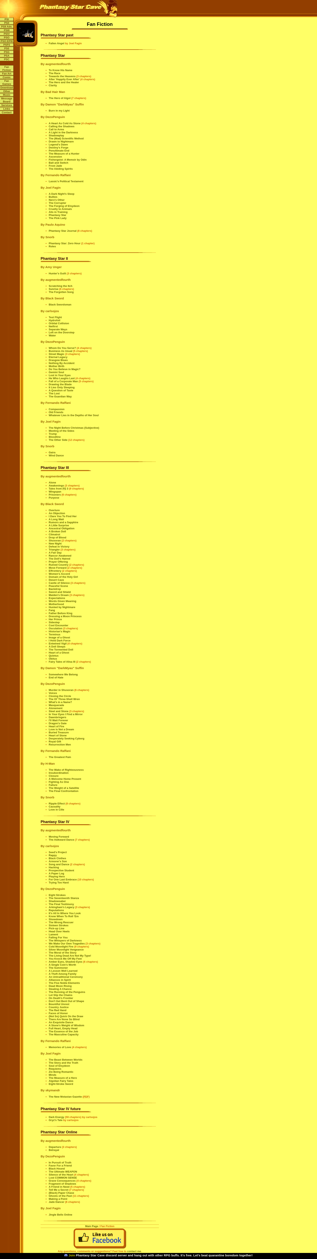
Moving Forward (59, 836)
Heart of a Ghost (59, 652)
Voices (53, 693)
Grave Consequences (62, 1180)
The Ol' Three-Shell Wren (64, 699)
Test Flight (55, 317)
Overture (54, 510)
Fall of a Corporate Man (63, 381)
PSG (6, 52)
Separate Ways (58, 329)
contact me (134, 1251)
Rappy (53, 855)
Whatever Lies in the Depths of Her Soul (74, 415)
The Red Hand (57, 1010)
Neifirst (53, 326)
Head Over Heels (59, 931)
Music (7, 94)
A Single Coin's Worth (62, 964)
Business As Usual (60, 351)
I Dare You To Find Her (63, 516)
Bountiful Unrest (59, 1004)
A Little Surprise (59, 525)
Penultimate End (59, 150)
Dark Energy (56, 1117)
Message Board (6, 100)
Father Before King (60, 613)
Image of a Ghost (59, 637)
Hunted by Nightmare (62, 607)
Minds (52, 1074)
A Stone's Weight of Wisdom (66, 1025)
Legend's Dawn (58, 144)
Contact (7, 112)
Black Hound (57, 1168)
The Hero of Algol (60, 98)
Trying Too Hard (59, 882)
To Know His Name (60, 70)
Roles (52, 246)
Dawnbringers (57, 717)
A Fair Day (55, 552)
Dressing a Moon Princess (65, 616)
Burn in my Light (59, 110)
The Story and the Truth (63, 1062)
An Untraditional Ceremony (66, 976)
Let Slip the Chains (60, 995)
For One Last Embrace (63, 879)
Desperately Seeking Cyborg (66, 738)
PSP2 (6, 44)
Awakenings (56, 485)
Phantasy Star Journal (62, 230)
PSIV (7, 33)
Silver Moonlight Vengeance (66, 949)
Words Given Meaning (62, 601)
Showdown (56, 919)
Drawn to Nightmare (61, 141)
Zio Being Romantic (61, 1071)
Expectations (57, 598)
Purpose (54, 497)
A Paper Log (56, 873)
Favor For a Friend (60, 1165)
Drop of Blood (57, 537)
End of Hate (56, 677)
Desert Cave (56, 579)
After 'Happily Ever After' (64, 79)
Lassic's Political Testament (66, 181)
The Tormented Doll (61, 649)
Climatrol (54, 534)
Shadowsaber (57, 901)
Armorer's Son (58, 861)
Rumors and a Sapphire (63, 522)
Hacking (54, 867)
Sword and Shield (60, 592)
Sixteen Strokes (59, 925)
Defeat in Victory (59, 546)
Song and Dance (59, 864)
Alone (52, 482)
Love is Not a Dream (61, 729)
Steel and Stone (59, 711)
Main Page (91, 1226)
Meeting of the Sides (61, 430)
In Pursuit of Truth (60, 1162)
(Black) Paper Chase (61, 1192)
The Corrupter (57, 202)
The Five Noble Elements (64, 982)
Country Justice (59, 1007)
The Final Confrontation (63, 791)
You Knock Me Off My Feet (65, 958)
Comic (7, 77)
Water (52, 335)
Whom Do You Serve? (62, 347)
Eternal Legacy (58, 357)
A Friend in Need (59, 1186)
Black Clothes (57, 858)
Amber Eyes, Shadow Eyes (65, 961)
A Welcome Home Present (65, 778)
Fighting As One (59, 781)
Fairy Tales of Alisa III (62, 661)
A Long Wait (56, 519)
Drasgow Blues (58, 360)
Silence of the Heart (61, 1174)
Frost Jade (55, 165)
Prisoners (55, 494)
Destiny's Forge (58, 147)
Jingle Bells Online (60, 1214)
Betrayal (54, 1150)
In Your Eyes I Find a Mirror (66, 714)
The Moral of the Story (62, 952)
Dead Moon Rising (60, 985)
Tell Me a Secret (58, 1189)
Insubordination (59, 772)
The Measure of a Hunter (64, 153)
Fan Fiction (6, 68)
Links (6, 108)
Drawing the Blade (60, 384)
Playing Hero (57, 876)
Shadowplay (56, 135)
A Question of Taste (61, 390)
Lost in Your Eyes (60, 375)
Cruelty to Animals (60, 209)
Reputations (56, 910)
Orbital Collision (59, 323)
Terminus (54, 634)
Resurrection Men (60, 744)
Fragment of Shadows (62, 1183)
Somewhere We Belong (63, 674)
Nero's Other (56, 199)
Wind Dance (56, 455)
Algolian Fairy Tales (61, 1080)
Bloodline (55, 436)
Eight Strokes (57, 895)
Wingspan (55, 491)
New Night (55, 543)
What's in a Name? (60, 702)
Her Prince (55, 619)
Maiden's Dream (59, 595)
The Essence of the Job (63, 1031)
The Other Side (58, 439)
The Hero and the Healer (64, 82)
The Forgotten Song (61, 292)
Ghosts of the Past (60, 1195)
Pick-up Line (56, 928)
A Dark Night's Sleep (61, 193)
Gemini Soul (56, 372)
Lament (53, 934)
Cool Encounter (58, 625)
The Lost (54, 393)
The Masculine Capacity (63, 1034)
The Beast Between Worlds (65, 1059)
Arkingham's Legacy (61, 907)
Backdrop (55, 589)
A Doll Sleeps (57, 646)
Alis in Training (58, 212)
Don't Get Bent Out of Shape (66, 1001)
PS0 (6, 48)
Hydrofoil (54, 320)
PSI (7, 19)
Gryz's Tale (55, 1120)
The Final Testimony (61, 904)
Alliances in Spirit (60, 979)
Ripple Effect (57, 803)
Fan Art (6, 73)
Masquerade (56, 705)
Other (6, 91)
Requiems (55, 1068)
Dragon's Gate (58, 723)
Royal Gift (55, 741)
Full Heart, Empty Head (63, 1028)
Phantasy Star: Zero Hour (64, 243)
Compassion (56, 409)
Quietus (53, 655)
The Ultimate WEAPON (63, 1171)
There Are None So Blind (64, 1019)
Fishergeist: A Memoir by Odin (68, 159)
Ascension (55, 156)
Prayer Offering (58, 561)
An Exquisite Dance (61, 1022)
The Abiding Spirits (61, 168)
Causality (54, 806)
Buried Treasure (59, 732)
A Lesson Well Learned (63, 970)
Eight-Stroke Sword (61, 1083)
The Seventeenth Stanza (64, 898)
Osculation (55, 628)
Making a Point (58, 1198)
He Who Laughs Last (62, 378)
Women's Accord (59, 573)
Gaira (52, 452)
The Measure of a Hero (63, 1077)
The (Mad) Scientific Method (66, 138)
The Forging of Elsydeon (64, 205)
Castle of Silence (59, 582)
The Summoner (58, 967)
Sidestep (54, 622)
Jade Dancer (56, 1201)
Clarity (53, 85)
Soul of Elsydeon (59, 1065)
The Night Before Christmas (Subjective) (74, 427)
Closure (53, 775)
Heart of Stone (58, 735)
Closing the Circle (60, 696)
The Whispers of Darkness (65, 940)
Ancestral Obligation (61, 528)
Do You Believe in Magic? (64, 369)
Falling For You (58, 937)
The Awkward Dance (61, 839)
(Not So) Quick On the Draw (66, 1016)
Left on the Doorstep (61, 332)
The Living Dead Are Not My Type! (70, 955)
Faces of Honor (58, 1013)
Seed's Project (58, 852)
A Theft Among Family (62, 973)
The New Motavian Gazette (65, 1096)
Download (6, 87)
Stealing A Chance (60, 989)
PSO (6, 37)
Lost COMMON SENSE (63, 1177)
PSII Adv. (6, 26)
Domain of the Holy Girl (63, 576)
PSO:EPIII (7, 41)
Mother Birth (56, 366)
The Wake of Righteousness (66, 769)
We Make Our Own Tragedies (67, 943)
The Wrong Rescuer (61, 922)
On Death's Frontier (61, 998)
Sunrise (53, 289)
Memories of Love (60, 1047)
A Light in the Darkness (63, 132)
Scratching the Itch (60, 285)
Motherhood (56, 604)
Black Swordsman (60, 304)
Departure (55, 1146)
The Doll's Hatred (59, 558)
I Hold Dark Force (60, 640)
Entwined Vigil (58, 643)
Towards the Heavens (62, 76)
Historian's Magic (59, 631)
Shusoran (55, 540)
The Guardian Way (60, 396)
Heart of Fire (56, 726)
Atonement (55, 708)
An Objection (57, 513)
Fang (52, 610)
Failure (53, 784)
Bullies (53, 196)
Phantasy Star (57, 215)
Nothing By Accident (61, 363)
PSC (7, 59)
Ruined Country (59, 564)
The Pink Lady (58, 218)
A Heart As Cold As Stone (64, 123)
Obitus (53, 658)
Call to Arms (56, 129)
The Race (54, 73)
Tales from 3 (58, 488)
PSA (7, 55)
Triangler (54, 549)
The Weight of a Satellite (64, 788)
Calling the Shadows (61, 126)
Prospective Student (61, 870)
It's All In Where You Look (65, 913)
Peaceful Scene (58, 585)
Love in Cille (56, 809)
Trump (53, 433)
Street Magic (56, 354)
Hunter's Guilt (57, 273)
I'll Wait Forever (58, 720)
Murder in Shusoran (61, 690)
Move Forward (58, 567)
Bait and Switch (58, 162)
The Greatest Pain (60, 757)
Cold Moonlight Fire (61, 946)
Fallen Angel (56, 43)
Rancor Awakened (60, 555)
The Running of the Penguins (67, 992)
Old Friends (56, 412)
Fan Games (6, 82)
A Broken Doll (57, 531)
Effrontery (55, 570)
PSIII (7, 30)
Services (6, 105)
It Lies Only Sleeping (62, 387)
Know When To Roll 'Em (64, 916)
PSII (6, 22)
